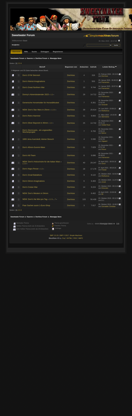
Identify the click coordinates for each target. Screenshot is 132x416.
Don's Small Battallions (32, 175)
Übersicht (16, 52)
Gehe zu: (90, 224)
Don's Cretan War (30, 187)
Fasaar (104, 170)
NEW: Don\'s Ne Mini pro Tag (34, 199)
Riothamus (105, 111)
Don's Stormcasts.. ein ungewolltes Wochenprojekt (37, 131)
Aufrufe (93, 67)
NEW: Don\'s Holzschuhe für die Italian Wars (41, 162)
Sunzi (104, 163)
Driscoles (105, 188)
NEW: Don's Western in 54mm (35, 193)
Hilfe (26, 52)
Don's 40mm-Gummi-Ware (33, 147)
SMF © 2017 (64, 235)
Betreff (42, 67)
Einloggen (45, 52)
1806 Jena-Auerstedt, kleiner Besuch (38, 139)
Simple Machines (76, 235)
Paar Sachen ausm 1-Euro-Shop (36, 205)
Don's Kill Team (29, 155)
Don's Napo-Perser (30, 169)
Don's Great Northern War (33, 87)
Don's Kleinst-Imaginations (33, 81)
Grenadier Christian (109, 206)
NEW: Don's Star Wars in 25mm (36, 110)
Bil (102, 194)
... (54, 199)
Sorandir (105, 104)
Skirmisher (105, 117)
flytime (104, 133)
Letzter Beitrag (110, 67)
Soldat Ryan (106, 125)
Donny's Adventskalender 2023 (35, 94)
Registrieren (58, 52)
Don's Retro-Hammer (31, 116)
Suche (34, 52)
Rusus (104, 149)
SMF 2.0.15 (54, 235)
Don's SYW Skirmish (31, 75)
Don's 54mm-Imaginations (33, 181)
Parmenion (105, 82)
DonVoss (71, 75)
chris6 (104, 182)
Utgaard (104, 141)
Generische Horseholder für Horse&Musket (40, 102)
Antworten (84, 67)
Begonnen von (71, 67)
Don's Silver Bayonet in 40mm (35, 123)
